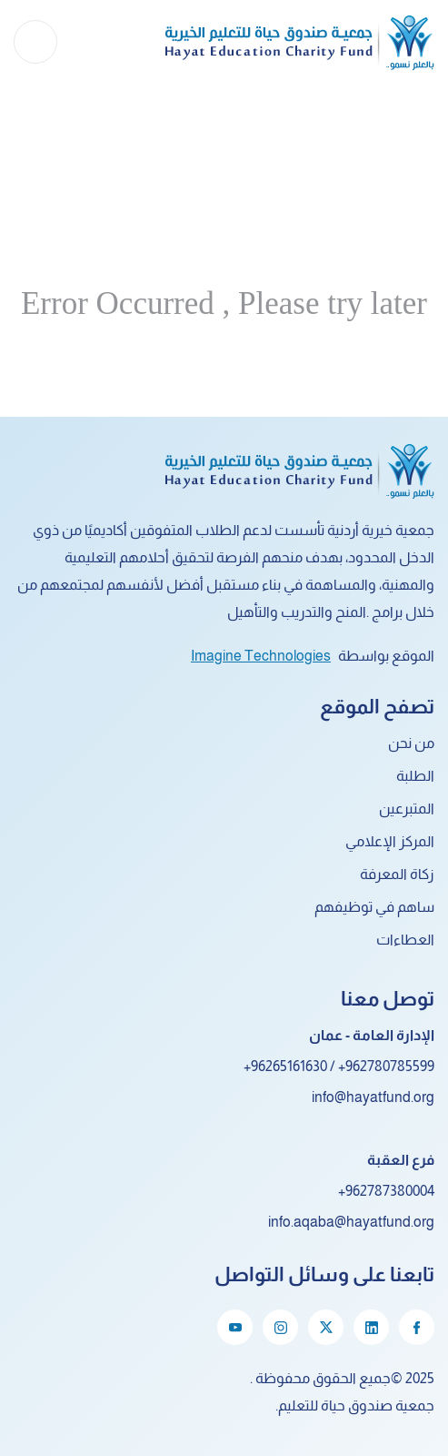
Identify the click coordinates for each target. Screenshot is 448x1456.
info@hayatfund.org (373, 1097)
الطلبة (415, 776)
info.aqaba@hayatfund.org (351, 1221)
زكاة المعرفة (397, 874)
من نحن (411, 743)
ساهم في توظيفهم (374, 907)
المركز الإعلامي (389, 841)
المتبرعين (406, 808)
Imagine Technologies (261, 655)
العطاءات (405, 939)
